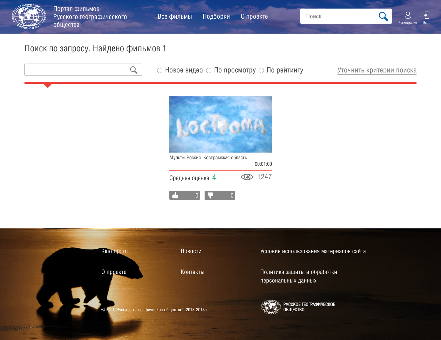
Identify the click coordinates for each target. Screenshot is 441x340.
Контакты (193, 271)
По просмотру (235, 70)
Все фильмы (175, 16)
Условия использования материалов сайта (313, 251)
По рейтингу (285, 70)
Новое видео (184, 70)
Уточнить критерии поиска (377, 69)
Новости (191, 251)
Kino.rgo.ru (114, 251)
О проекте (254, 16)
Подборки (216, 16)
